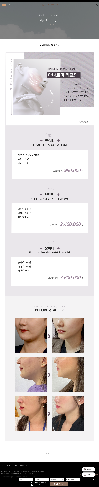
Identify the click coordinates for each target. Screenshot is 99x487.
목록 (49, 453)
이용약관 (14, 466)
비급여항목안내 (23, 466)
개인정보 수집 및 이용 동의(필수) (38, 483)
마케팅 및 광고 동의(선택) (37, 485)
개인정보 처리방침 (5, 466)
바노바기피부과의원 (49, 5)
